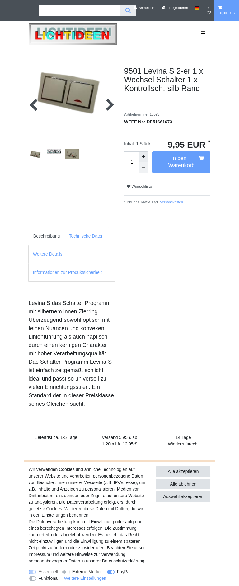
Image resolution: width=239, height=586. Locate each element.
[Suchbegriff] (79, 10)
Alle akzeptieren (183, 471)
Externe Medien (87, 571)
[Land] (197, 8)
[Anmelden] (144, 8)
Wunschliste (139, 186)
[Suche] (128, 10)
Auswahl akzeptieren (183, 496)
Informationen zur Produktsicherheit (67, 272)
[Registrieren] (175, 8)
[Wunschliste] (208, 10)
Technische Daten (86, 235)
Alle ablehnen (183, 484)
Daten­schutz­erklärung (123, 560)
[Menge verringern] (143, 167)
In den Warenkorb (186, 161)
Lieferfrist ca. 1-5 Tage (55, 437)
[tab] (47, 236)
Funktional (48, 578)
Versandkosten (171, 202)
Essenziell (48, 571)
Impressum (39, 554)
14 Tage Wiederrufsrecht (183, 440)
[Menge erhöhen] (143, 156)
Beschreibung (46, 235)
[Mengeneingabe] (131, 162)
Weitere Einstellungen (85, 578)
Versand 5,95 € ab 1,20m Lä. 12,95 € (119, 440)
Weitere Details (48, 253)
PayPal (123, 571)
